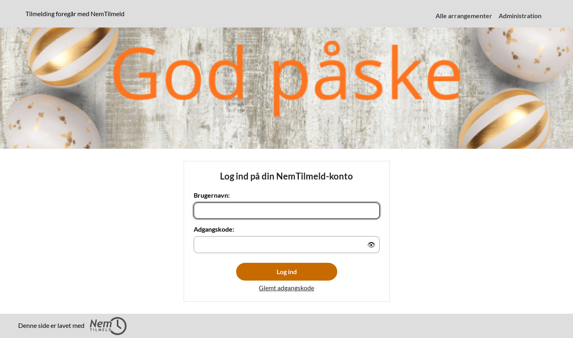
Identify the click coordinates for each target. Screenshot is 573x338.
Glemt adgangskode (286, 288)
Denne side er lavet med (72, 326)
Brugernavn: (212, 195)
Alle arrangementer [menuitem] (464, 15)
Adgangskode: (214, 229)
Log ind (287, 271)
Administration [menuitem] (520, 15)
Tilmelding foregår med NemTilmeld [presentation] (75, 13)
